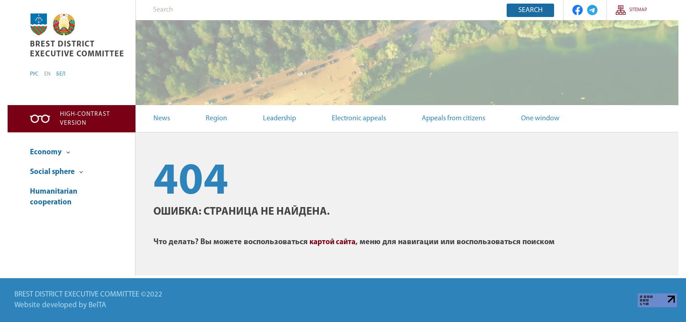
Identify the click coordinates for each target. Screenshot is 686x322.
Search (530, 10)
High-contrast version (85, 119)
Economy (50, 152)
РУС (34, 74)
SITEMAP (638, 10)
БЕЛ (60, 74)
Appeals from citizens (453, 118)
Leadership (279, 118)
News (161, 118)
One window (540, 118)
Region (216, 118)
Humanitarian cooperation (53, 197)
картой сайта (332, 242)
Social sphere (56, 172)
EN (47, 74)
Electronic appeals (359, 118)
